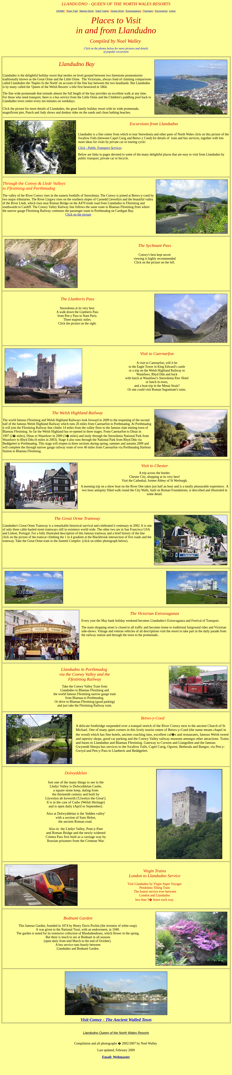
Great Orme (117, 11)
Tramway (148, 11)
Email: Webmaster (116, 1057)
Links (172, 11)
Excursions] (161, 11)
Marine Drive (86, 11)
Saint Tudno (102, 11)
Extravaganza (133, 11)
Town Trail (72, 11)
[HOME (60, 11)
